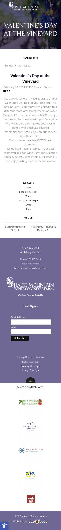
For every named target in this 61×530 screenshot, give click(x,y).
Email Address (19, 317)
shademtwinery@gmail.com (34, 268)
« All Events (30, 57)
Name (14, 327)
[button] (4, 526)
